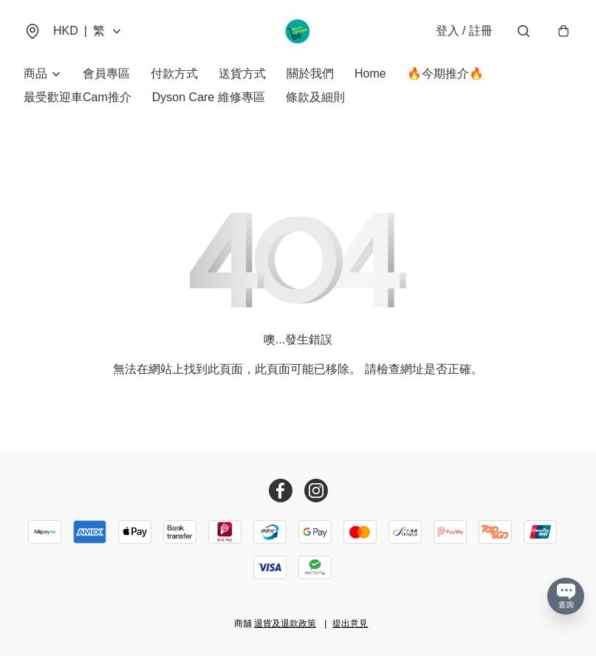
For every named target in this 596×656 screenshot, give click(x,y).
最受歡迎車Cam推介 (77, 97)
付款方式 (174, 73)
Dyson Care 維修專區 (208, 97)
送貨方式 (242, 73)
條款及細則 (315, 97)
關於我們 (310, 73)
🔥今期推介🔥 (445, 73)
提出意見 (350, 623)
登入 (464, 30)
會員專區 (106, 73)
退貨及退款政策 (285, 623)
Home (370, 73)
